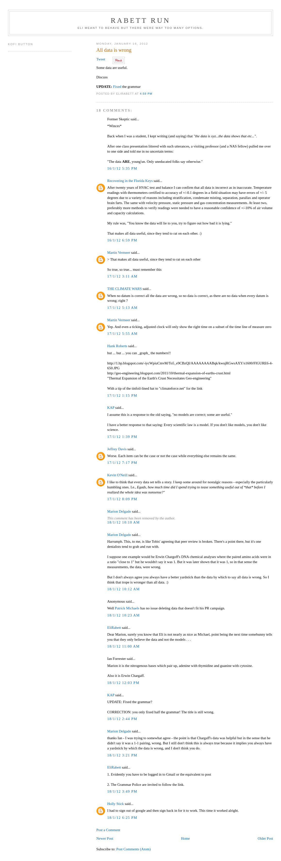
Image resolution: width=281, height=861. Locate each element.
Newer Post (104, 838)
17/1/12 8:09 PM (122, 499)
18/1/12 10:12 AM (123, 589)
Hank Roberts (117, 346)
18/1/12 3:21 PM (122, 755)
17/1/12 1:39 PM (122, 437)
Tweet (100, 59)
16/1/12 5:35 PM (122, 168)
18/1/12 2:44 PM (122, 719)
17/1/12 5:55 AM (122, 334)
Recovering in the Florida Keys (130, 181)
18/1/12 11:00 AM (123, 646)
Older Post (265, 838)
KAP (110, 408)
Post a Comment (108, 830)
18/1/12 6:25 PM (122, 818)
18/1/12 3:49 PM (122, 791)
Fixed (117, 87)
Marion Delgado (119, 511)
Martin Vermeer (118, 252)
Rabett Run (140, 20)
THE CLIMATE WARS (124, 289)
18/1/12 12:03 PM (123, 683)
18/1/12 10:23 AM (123, 615)
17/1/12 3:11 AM (122, 276)
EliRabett (114, 628)
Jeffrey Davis (117, 449)
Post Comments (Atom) (133, 849)
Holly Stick (115, 804)
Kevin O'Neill (117, 475)
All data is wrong (113, 50)
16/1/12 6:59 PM (122, 240)
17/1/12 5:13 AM (122, 308)
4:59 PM (146, 93)
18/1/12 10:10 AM (123, 522)
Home (185, 838)
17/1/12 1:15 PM (122, 395)
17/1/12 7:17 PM (122, 463)
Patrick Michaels (127, 608)
